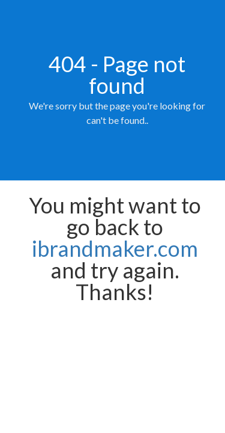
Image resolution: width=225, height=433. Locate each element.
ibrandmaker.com (115, 248)
